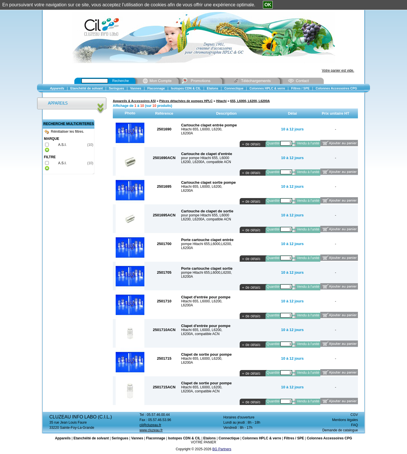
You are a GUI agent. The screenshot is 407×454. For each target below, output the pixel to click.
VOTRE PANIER (203, 442)
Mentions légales (345, 420)
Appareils (63, 438)
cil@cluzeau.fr (150, 425)
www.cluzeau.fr (151, 430)
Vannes (137, 438)
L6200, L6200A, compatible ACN (206, 162)
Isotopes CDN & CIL (184, 438)
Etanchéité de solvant (91, 438)
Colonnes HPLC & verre (261, 438)
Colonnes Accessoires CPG (329, 438)
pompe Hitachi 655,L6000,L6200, (206, 244)
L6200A (187, 133)
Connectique (228, 438)
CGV (354, 415)
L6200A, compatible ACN (200, 334)
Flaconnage (155, 438)
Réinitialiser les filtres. (64, 132)
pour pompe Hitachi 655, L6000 (205, 158)
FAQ (354, 425)
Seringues (120, 438)
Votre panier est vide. (338, 71)
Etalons (209, 438)
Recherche (120, 81)
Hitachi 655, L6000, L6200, (201, 129)
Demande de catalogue (340, 430)
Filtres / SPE (294, 438)
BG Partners (221, 449)
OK (267, 4)
